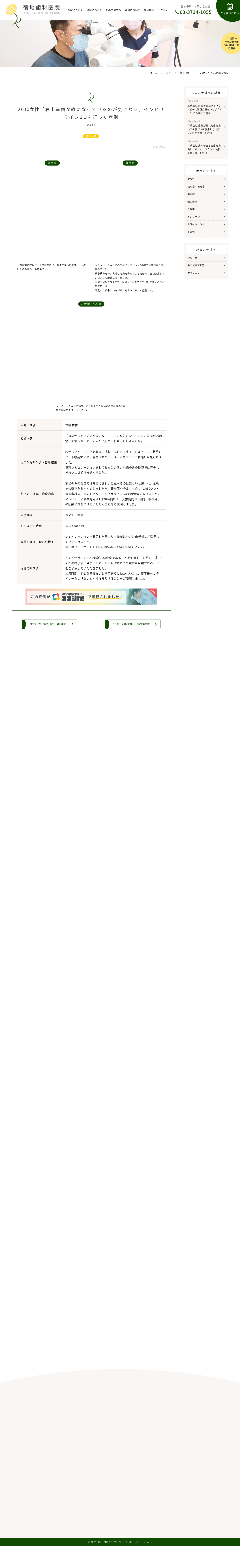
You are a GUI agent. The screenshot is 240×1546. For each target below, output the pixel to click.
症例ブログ (193, 272)
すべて (190, 179)
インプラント (194, 216)
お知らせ (192, 257)
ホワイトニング (196, 224)
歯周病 (191, 194)
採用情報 (149, 10)
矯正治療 (90, 136)
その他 (191, 231)
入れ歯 (191, 209)
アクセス (163, 10)
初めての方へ (113, 10)
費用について (132, 10)
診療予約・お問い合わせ (195, 10)
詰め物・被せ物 (196, 186)
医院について (75, 10)
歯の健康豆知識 (196, 265)
